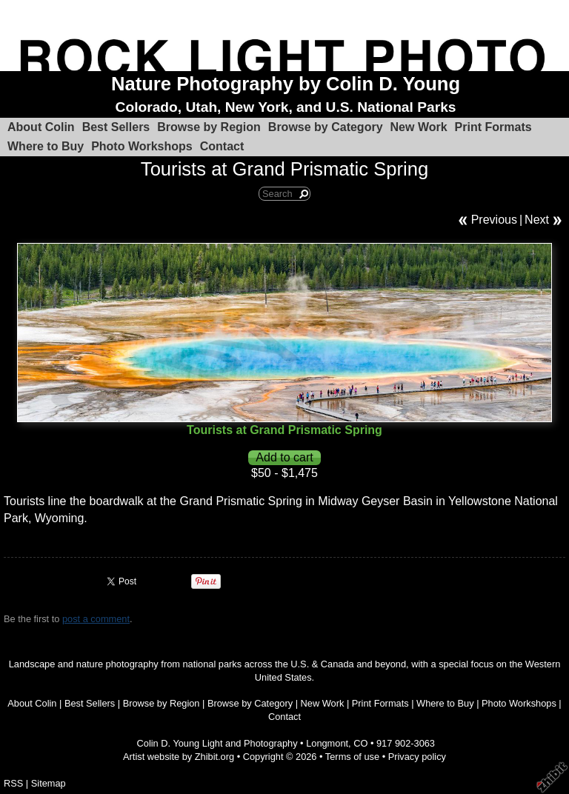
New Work (418, 127)
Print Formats (493, 127)
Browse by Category (325, 127)
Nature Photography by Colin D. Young (285, 83)
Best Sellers (116, 127)
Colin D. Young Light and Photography (217, 743)
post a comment (96, 618)
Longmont (327, 743)
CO (360, 743)
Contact (222, 146)
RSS (13, 783)
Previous (494, 219)
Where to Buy (45, 146)
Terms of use (352, 756)
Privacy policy (417, 756)
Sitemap (48, 783)
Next (537, 219)
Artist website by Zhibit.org (178, 756)
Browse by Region (209, 127)
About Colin (41, 127)
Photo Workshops (142, 146)
